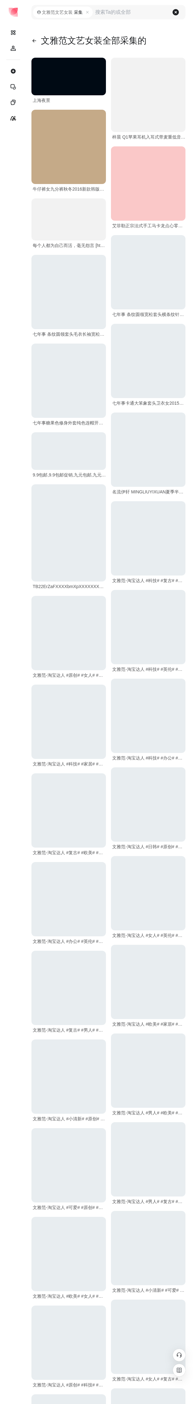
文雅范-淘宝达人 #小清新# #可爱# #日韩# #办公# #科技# (148, 1290)
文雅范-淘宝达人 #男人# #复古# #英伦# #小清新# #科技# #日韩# (148, 1201)
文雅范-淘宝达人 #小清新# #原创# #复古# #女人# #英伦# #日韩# (69, 1118)
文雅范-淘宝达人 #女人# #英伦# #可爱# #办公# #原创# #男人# (148, 935)
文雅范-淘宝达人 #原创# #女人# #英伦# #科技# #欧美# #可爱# (69, 675)
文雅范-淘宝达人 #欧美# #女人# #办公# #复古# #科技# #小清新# (69, 1296)
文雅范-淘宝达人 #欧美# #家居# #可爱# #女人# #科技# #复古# (148, 1024)
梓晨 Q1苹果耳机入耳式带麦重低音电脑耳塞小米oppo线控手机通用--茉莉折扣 (148, 136)
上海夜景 (41, 100)
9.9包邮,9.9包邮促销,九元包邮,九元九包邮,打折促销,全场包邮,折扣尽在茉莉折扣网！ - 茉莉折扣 (69, 474)
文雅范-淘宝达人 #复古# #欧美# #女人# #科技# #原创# (69, 852)
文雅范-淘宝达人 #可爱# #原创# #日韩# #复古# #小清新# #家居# (69, 1207)
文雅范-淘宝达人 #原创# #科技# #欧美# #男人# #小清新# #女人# (69, 1384)
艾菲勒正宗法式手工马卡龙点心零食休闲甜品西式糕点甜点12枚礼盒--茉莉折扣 (148, 225)
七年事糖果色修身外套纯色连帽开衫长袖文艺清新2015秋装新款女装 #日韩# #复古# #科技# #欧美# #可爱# (69, 422)
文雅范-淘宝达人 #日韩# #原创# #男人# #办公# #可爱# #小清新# (148, 846)
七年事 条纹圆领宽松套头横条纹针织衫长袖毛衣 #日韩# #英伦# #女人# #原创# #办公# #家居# (148, 314)
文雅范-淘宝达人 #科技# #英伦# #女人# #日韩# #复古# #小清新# (148, 669)
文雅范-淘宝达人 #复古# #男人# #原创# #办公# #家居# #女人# (69, 1030)
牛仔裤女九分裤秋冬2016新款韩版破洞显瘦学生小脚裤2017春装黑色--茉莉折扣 (69, 189)
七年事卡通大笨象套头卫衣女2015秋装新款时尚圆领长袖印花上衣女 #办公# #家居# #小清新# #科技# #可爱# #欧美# (148, 403)
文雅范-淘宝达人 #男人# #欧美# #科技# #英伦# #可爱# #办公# (148, 1112)
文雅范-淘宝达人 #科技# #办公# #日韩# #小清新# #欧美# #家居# (148, 757)
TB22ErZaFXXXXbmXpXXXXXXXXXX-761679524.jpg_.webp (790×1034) (69, 586)
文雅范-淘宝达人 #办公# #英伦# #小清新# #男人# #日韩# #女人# (69, 941)
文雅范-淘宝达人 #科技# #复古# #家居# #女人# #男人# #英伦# (148, 580)
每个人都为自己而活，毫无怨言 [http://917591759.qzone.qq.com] (69, 245)
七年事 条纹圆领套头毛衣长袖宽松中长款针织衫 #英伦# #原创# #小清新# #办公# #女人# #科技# (69, 334)
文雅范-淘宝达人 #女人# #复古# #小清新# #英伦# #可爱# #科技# (148, 1378)
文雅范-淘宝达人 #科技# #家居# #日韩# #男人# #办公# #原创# (69, 763)
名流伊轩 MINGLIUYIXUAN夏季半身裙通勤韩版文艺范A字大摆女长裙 (148, 491)
